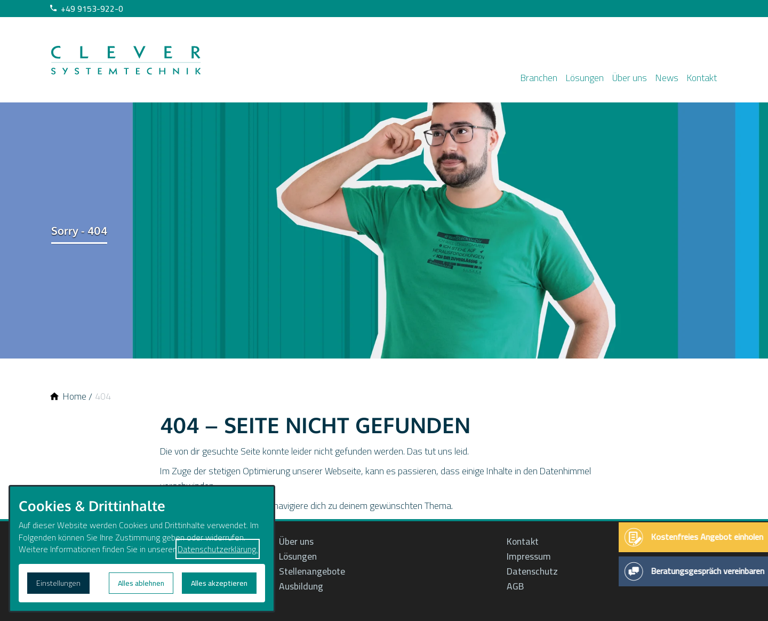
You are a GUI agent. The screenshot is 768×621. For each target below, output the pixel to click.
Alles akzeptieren (219, 583)
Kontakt (698, 75)
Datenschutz (532, 571)
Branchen (517, 75)
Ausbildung (301, 586)
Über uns (616, 75)
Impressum (530, 556)
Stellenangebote (312, 571)
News (658, 75)
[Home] (74, 396)
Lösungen (568, 75)
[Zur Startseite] (126, 59)
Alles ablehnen (141, 583)
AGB (515, 586)
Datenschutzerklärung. (218, 549)
